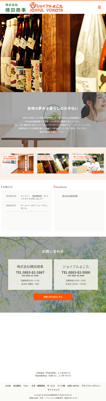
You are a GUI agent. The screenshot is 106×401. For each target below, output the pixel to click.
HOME (8, 385)
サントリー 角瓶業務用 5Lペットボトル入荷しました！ (34, 197)
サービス (51, 385)
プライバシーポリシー (91, 385)
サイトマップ (53, 389)
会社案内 (17, 385)
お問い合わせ (73, 385)
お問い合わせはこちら (53, 296)
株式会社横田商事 (70, 196)
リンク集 (61, 385)
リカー (26, 385)
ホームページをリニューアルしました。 (34, 206)
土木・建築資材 (38, 385)
